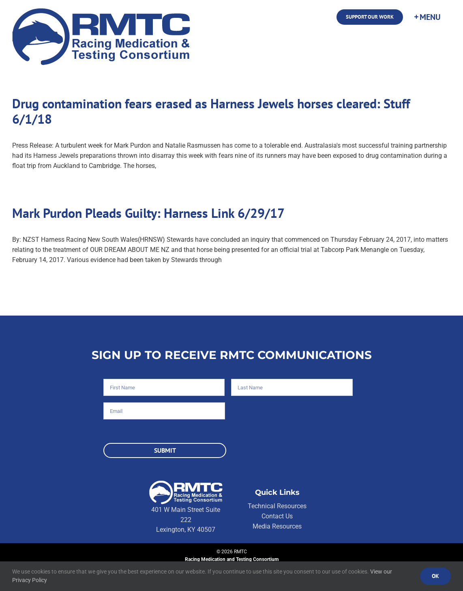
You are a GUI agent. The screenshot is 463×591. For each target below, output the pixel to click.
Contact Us (277, 516)
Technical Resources (277, 506)
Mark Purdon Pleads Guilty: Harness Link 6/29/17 (148, 212)
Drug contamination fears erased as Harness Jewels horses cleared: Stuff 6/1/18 (211, 111)
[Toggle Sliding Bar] (427, 17)
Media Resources (277, 526)
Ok (435, 576)
